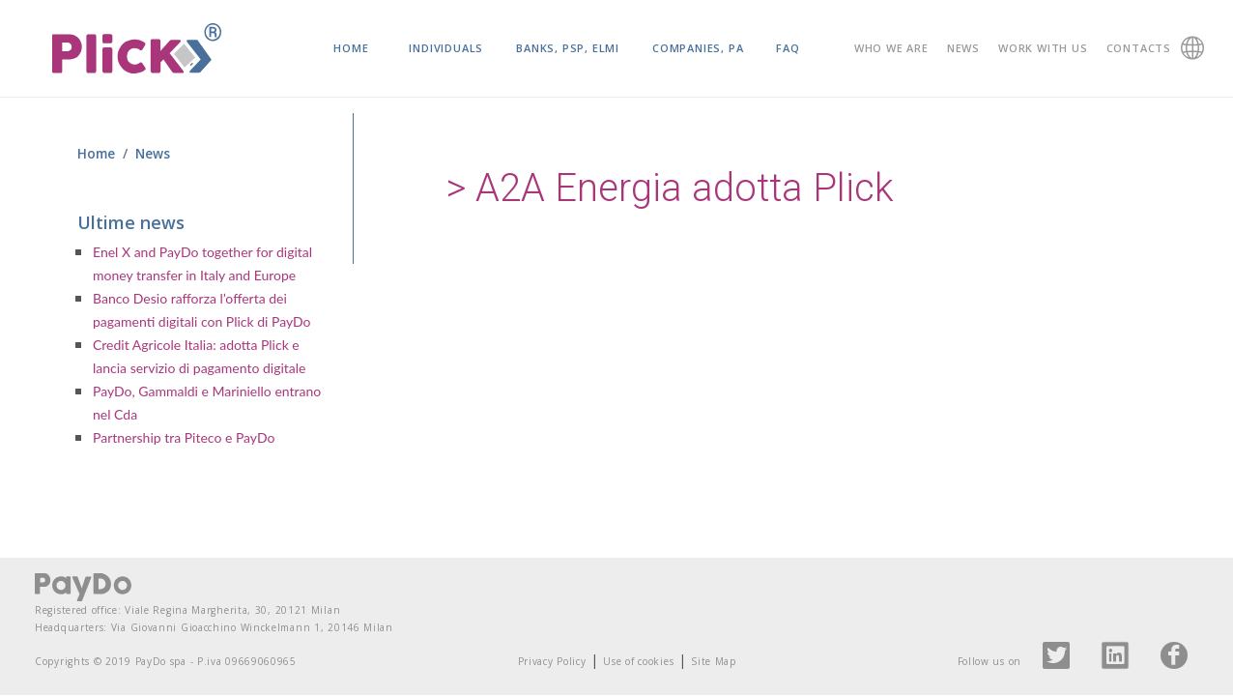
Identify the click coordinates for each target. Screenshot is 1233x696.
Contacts (1138, 48)
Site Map (713, 661)
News (963, 48)
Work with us (1043, 48)
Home (350, 48)
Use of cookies (638, 661)
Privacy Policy (552, 661)
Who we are (891, 48)
